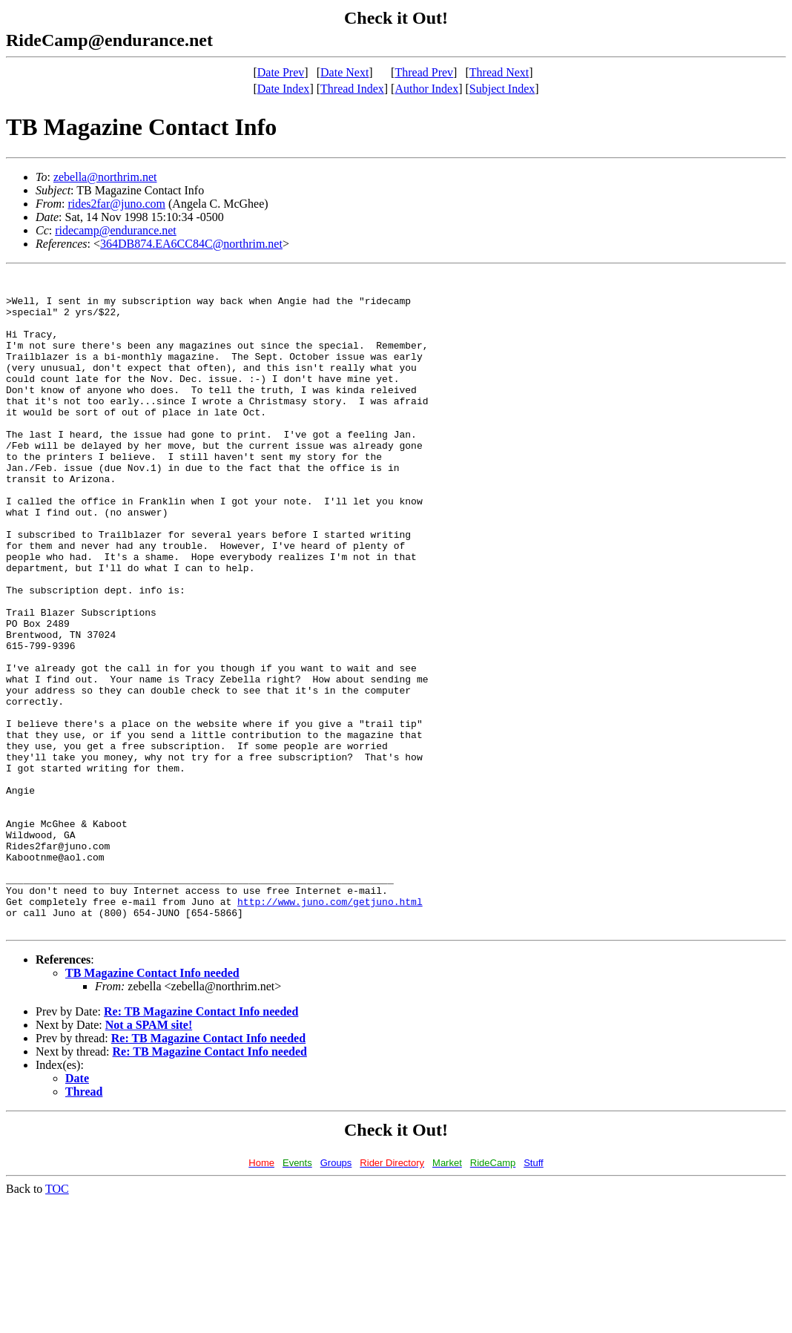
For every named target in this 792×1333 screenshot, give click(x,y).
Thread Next (499, 72)
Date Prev (281, 72)
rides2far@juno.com (116, 203)
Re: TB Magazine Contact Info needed (201, 1142)
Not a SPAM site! (148, 1156)
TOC (57, 1320)
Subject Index (502, 88)
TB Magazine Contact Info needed (152, 1104)
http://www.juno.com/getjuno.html (330, 1028)
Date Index (283, 88)
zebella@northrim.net (105, 177)
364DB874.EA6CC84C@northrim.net (191, 243)
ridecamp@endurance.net (115, 230)
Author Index (426, 88)
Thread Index (352, 88)
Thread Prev (424, 72)
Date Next (344, 72)
